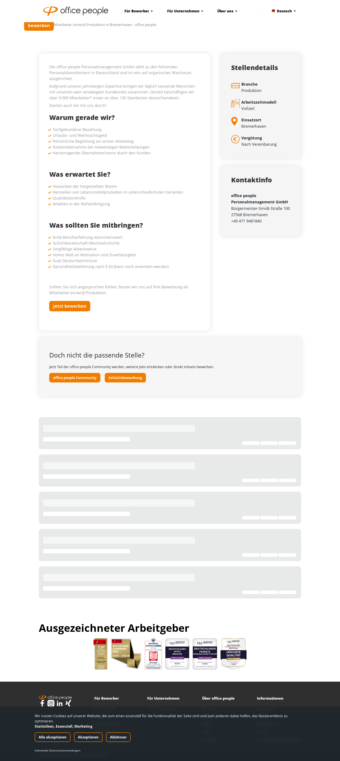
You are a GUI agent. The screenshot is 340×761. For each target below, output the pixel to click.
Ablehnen (118, 737)
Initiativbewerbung (125, 377)
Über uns (227, 11)
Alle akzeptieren (53, 737)
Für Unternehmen (185, 11)
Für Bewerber (138, 11)
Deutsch (284, 11)
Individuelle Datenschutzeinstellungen (57, 750)
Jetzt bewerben (39, 22)
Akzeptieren (88, 737)
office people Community (74, 377)
